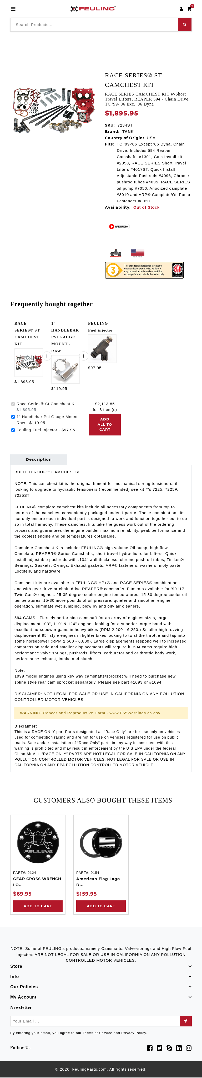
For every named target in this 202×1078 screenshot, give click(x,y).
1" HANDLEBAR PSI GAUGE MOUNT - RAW (65, 337)
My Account (23, 997)
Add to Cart (38, 906)
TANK (128, 131)
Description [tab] (39, 460)
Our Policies (24, 987)
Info (14, 977)
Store (16, 967)
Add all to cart (105, 424)
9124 (32, 873)
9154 (95, 873)
